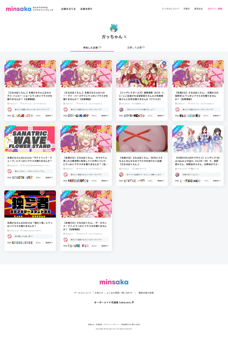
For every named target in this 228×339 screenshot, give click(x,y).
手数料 (186, 8)
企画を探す (86, 8)
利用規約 (99, 324)
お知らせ (99, 287)
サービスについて (82, 287)
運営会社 (198, 8)
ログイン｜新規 (215, 8)
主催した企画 (136, 47)
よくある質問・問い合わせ (119, 287)
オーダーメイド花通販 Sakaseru (114, 296)
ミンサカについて (170, 8)
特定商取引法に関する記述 (130, 324)
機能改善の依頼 (146, 287)
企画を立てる (68, 8)
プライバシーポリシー (112, 324)
